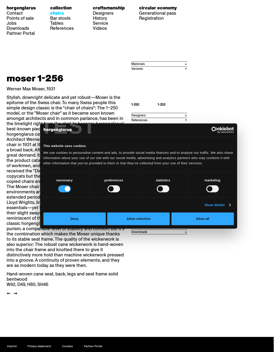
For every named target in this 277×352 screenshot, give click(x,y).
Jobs (11, 23)
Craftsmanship (109, 8)
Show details (217, 215)
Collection (61, 8)
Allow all (204, 229)
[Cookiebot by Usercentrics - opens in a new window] (217, 140)
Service (100, 23)
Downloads (18, 28)
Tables (56, 23)
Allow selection (138, 229)
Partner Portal (21, 33)
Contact (15, 13)
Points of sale (20, 18)
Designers (103, 13)
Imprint (12, 346)
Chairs (57, 13)
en (210, 8)
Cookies (67, 346)
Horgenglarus (21, 8)
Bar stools (60, 18)
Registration (151, 18)
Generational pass (157, 13)
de (193, 8)
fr (202, 8)
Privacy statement (39, 346)
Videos (100, 28)
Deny (73, 229)
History (100, 18)
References (62, 28)
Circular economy (158, 8)
